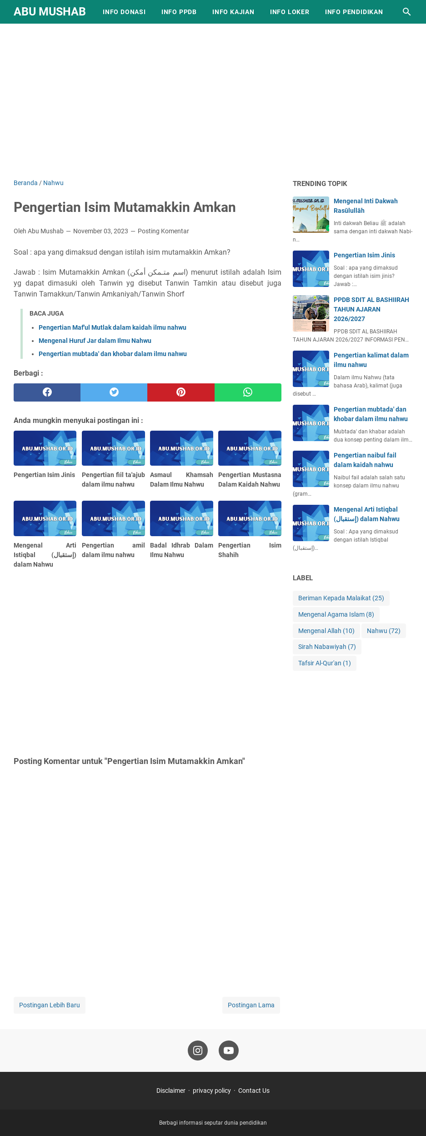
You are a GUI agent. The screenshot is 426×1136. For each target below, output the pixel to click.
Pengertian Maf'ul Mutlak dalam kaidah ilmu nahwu (112, 327)
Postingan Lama (251, 1005)
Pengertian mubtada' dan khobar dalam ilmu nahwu (113, 353)
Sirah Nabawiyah (327, 647)
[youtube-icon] (229, 1050)
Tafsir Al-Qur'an (324, 663)
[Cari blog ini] (406, 11)
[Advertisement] (213, 101)
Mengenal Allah (326, 631)
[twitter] (113, 392)
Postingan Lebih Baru (49, 1005)
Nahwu (384, 631)
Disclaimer (170, 1090)
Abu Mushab (50, 11)
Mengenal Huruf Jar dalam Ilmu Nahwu (95, 340)
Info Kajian (233, 11)
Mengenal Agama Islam (336, 614)
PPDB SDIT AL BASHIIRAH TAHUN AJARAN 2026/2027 (371, 309)
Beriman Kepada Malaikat (341, 598)
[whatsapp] (248, 392)
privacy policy (212, 1090)
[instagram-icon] (198, 1050)
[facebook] (47, 392)
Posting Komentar (163, 231)
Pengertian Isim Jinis (364, 255)
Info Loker (290, 11)
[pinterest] (180, 392)
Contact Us (254, 1090)
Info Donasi (124, 11)
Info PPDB (179, 11)
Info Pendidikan (354, 11)
